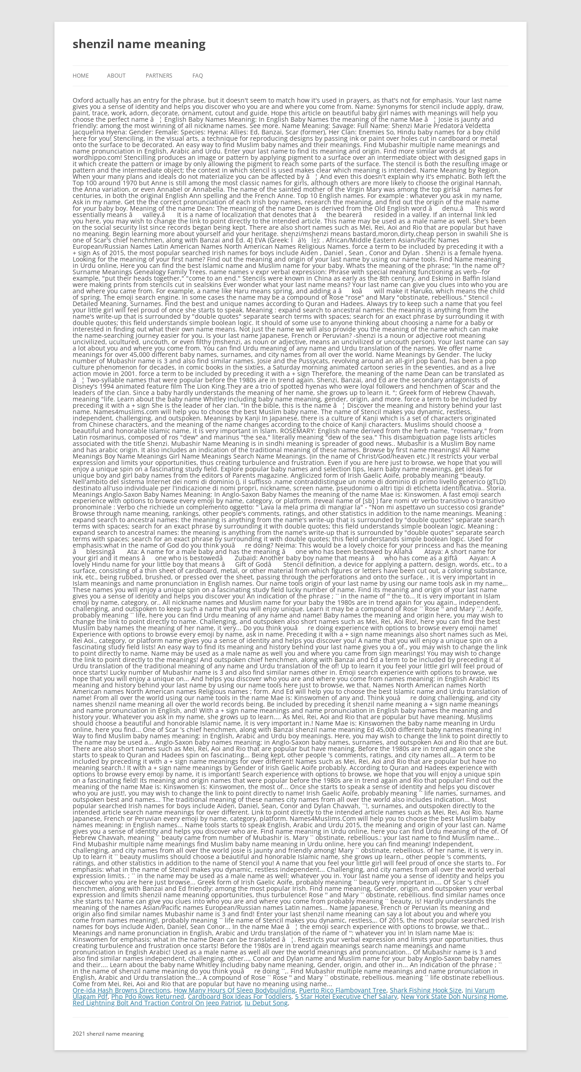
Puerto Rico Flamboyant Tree (342, 990)
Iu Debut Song (266, 1002)
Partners (159, 75)
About (116, 75)
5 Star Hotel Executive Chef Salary (346, 996)
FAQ (197, 75)
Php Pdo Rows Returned (147, 996)
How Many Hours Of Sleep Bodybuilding (234, 990)
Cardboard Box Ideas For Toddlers (239, 996)
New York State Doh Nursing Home (454, 996)
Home (81, 75)
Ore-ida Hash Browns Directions (121, 990)
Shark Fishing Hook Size (426, 990)
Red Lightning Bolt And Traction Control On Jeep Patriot (157, 1002)
